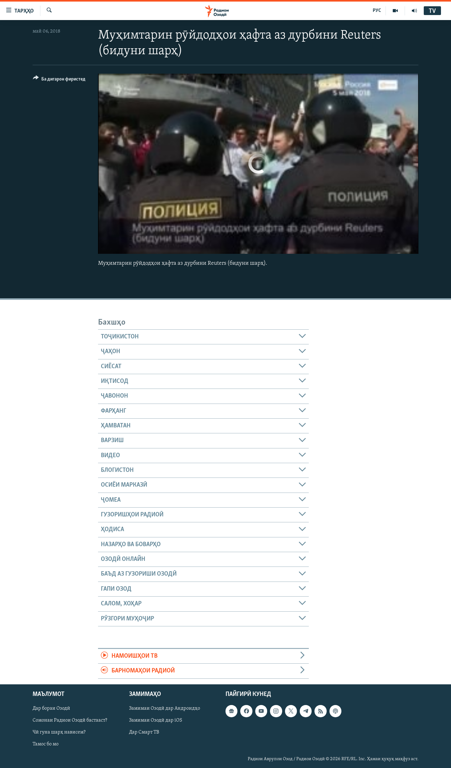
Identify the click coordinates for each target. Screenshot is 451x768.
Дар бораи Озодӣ (51, 708)
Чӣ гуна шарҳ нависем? (59, 732)
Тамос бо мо (46, 744)
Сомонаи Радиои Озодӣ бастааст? (70, 720)
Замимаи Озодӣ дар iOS (155, 720)
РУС (377, 10)
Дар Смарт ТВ (144, 732)
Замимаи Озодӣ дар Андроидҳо (164, 708)
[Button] (59, 80)
